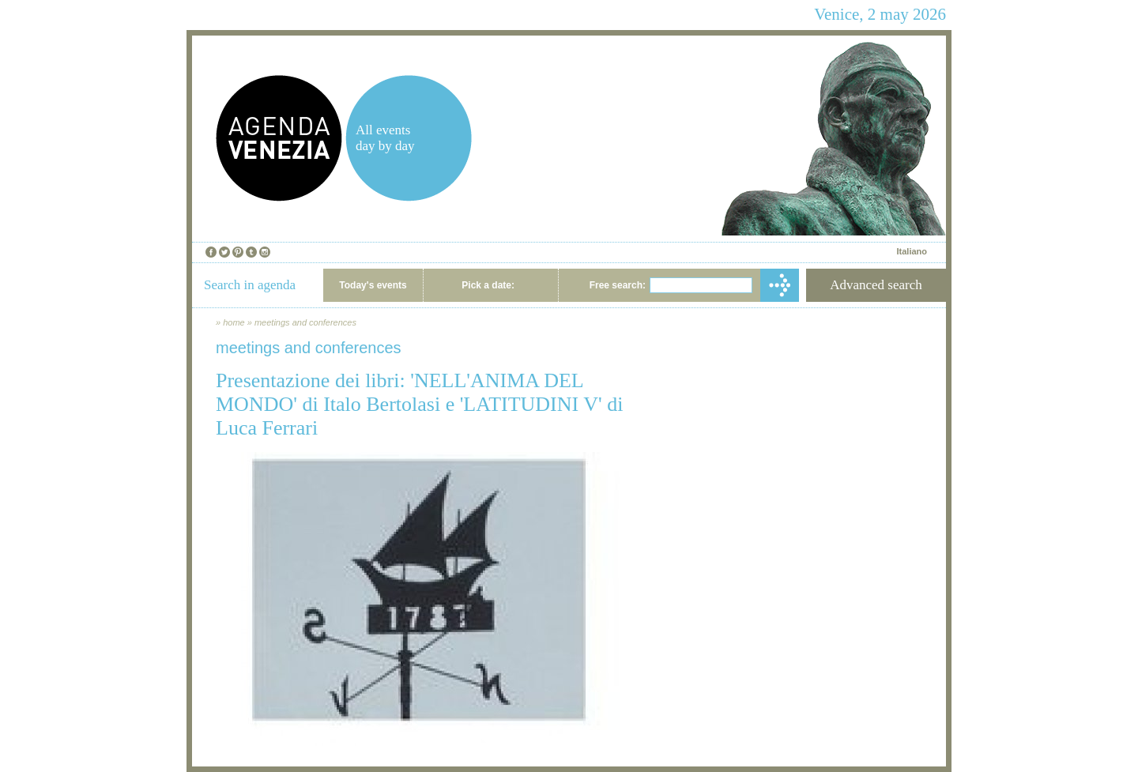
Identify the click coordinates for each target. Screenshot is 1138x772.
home (234, 322)
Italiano (911, 251)
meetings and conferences (305, 322)
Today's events (372, 285)
